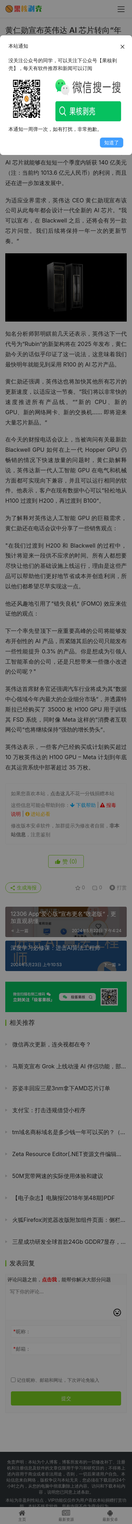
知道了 (111, 142)
